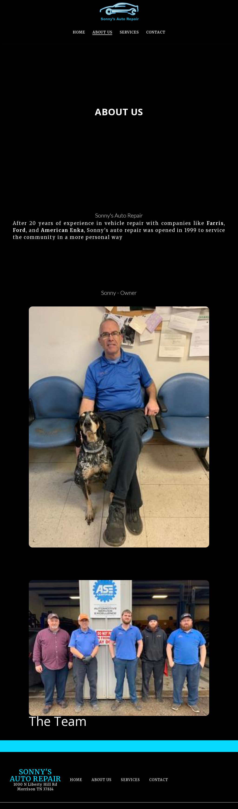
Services (132, 779)
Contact (160, 779)
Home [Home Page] (79, 32)
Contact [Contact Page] (155, 32)
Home (77, 779)
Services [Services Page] (129, 32)
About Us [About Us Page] (102, 32)
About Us (103, 779)
